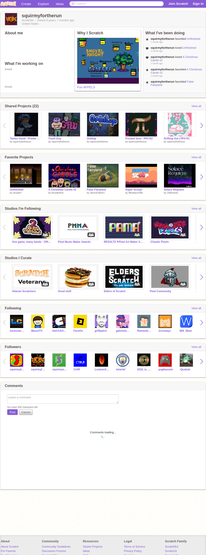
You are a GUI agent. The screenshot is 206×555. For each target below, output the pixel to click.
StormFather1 (97, 192)
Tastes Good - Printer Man (26, 138)
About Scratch (10, 546)
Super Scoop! (133, 189)
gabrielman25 (123, 330)
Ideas (60, 4)
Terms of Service (134, 546)
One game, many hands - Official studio (31, 241)
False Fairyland (96, 189)
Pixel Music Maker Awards (74, 241)
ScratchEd (171, 546)
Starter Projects (93, 546)
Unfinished (193, 38)
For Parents (8, 551)
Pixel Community (160, 291)
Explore (43, 4)
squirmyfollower (38, 369)
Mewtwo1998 (136, 192)
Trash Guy (54, 138)
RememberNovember (144, 330)
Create (26, 4)
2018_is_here (144, 369)
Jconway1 (164, 330)
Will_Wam (186, 330)
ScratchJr (171, 551)
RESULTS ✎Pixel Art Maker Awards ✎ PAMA (123, 241)
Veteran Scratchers (24, 291)
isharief (120, 369)
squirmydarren (17, 369)
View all (196, 106)
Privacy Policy (133, 551)
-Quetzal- (185, 369)
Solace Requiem (174, 189)
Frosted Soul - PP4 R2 (139, 138)
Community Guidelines (56, 546)
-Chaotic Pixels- (159, 241)
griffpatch (101, 330)
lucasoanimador (17, 330)
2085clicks (172, 192)
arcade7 (17, 192)
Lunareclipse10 (102, 369)
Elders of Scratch (115, 291)
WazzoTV (36, 330)
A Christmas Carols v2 (62, 189)
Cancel (25, 412)
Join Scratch (178, 3)
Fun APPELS (86, 87)
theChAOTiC (59, 330)
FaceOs (78, 330)
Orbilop (91, 138)
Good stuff (64, 291)
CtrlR (76, 369)
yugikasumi (165, 369)
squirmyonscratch (59, 369)
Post (12, 412)
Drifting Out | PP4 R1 (177, 138)
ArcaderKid (57, 192)
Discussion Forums (54, 551)
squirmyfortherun (22, 141)
